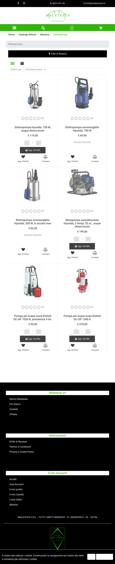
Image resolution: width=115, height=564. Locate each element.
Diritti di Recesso (18, 441)
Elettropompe (60, 34)
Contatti (13, 409)
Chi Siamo (14, 404)
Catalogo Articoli (27, 34)
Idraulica (44, 34)
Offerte (13, 414)
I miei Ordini (15, 499)
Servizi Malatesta (18, 399)
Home (11, 34)
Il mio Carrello (16, 494)
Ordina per (15, 65)
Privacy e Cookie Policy (21, 451)
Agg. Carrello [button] (32, 146)
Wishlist (13, 504)
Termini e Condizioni (20, 446)
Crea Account (16, 484)
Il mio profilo (16, 489)
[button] (14, 28)
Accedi (12, 479)
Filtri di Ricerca (58, 53)
